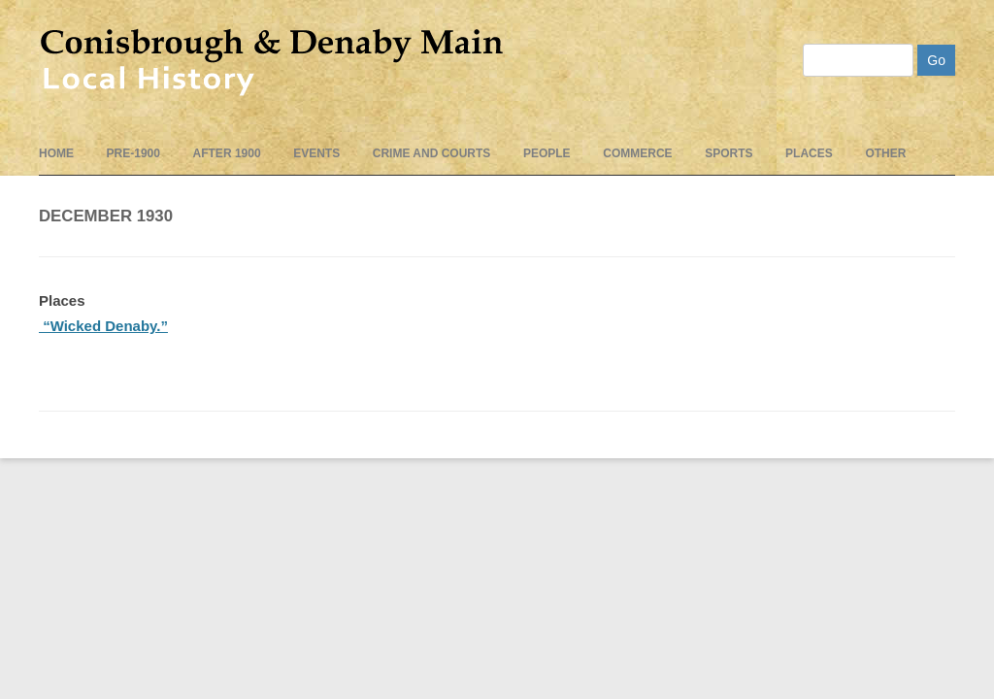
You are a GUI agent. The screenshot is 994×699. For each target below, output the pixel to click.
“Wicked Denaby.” (103, 325)
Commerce (637, 153)
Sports (728, 153)
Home (56, 153)
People (547, 153)
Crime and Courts (432, 153)
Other (885, 153)
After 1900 (227, 153)
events (316, 153)
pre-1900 (133, 153)
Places (809, 153)
